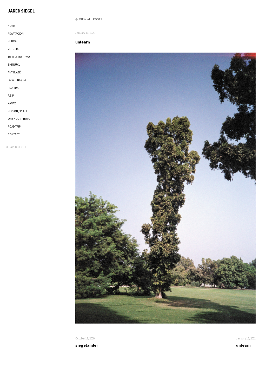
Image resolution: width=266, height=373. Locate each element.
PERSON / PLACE (18, 111)
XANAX (12, 103)
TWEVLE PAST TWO (19, 57)
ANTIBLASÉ (14, 72)
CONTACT (13, 134)
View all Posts (88, 19)
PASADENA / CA (17, 80)
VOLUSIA (13, 49)
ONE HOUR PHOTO (19, 119)
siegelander (86, 345)
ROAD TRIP (14, 126)
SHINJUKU (14, 64)
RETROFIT (13, 41)
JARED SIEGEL (21, 11)
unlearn (82, 42)
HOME (11, 26)
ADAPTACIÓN (16, 33)
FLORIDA (13, 88)
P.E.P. (11, 95)
